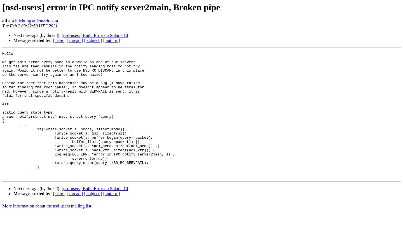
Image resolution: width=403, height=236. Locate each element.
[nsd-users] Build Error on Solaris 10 (95, 35)
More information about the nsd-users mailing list (46, 231)
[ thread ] (75, 40)
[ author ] (111, 40)
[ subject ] (93, 40)
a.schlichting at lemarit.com (33, 20)
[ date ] (59, 40)
